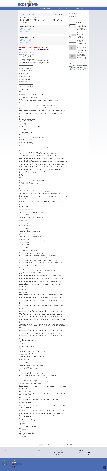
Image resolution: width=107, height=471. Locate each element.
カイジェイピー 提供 (57, 452)
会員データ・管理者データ (26, 31)
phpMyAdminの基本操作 (25, 28)
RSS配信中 (72, 19)
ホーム (27, 8)
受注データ (22, 32)
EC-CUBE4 (36, 17)
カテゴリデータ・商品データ (26, 29)
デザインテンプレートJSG (84, 452)
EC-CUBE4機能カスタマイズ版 (26, 54)
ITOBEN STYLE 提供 (58, 450)
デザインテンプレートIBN (84, 450)
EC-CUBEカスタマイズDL (45, 8)
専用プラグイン (80, 8)
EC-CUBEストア (62, 8)
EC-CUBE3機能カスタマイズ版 (26, 52)
